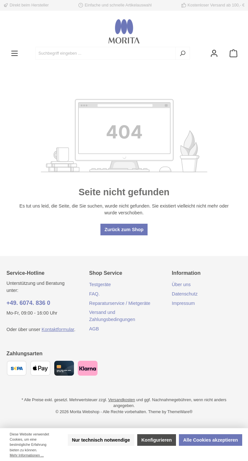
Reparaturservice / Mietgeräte (119, 303)
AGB (94, 328)
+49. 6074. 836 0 (28, 303)
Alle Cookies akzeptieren (210, 440)
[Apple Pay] (40, 368)
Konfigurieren (156, 440)
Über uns (181, 284)
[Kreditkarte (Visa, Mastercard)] (64, 368)
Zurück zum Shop (124, 229)
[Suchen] (182, 53)
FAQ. (94, 293)
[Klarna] (88, 368)
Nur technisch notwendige (101, 440)
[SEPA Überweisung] (16, 368)
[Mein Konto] (214, 53)
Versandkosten (121, 400)
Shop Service (105, 273)
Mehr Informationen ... (27, 455)
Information (186, 273)
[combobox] (106, 53)
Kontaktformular (58, 329)
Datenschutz (185, 293)
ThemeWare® (179, 412)
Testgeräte (100, 284)
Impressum (183, 303)
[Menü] (14, 53)
